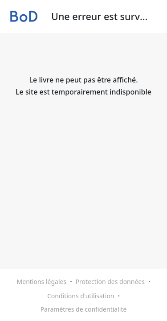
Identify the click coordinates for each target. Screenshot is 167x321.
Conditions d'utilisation (80, 296)
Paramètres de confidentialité (84, 309)
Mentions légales (42, 281)
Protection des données (110, 281)
